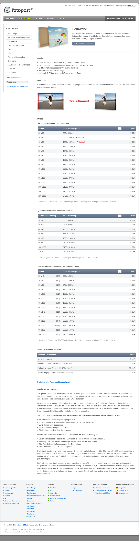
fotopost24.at (123, 493)
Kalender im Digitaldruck (35, 496)
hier (44, 532)
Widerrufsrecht (109, 5)
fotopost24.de (123, 488)
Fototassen (12, 73)
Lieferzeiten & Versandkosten (17, 86)
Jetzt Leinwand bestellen (84, 44)
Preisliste (53, 488)
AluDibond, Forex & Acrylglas (19, 65)
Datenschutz (97, 5)
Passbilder (31, 490)
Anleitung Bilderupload (58, 498)
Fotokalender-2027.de (102, 493)
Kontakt (79, 5)
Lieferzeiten (54, 493)
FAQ (51, 490)
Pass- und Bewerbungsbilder (19, 38)
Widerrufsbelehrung (12, 503)
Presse (118, 5)
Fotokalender (13, 41)
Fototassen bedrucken (102, 488)
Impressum (87, 5)
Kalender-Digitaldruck (16, 45)
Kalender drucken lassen (103, 490)
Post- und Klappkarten (16, 57)
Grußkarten (12, 61)
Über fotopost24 (69, 5)
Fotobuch (11, 69)
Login (74, 488)
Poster (10, 49)
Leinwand (11, 53)
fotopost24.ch (123, 490)
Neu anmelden (77, 490)
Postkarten (31, 514)
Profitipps (53, 501)
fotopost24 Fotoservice (25, 525)
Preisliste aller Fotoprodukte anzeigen (53, 382)
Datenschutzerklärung (12, 501)
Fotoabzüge (12, 34)
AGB (124, 5)
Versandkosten (55, 496)
